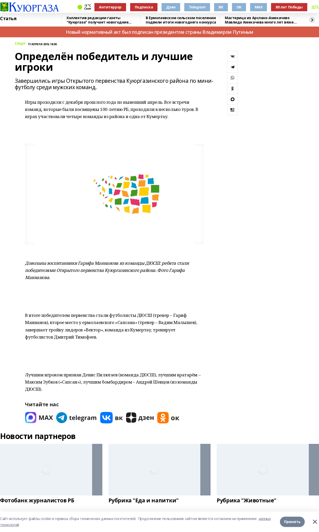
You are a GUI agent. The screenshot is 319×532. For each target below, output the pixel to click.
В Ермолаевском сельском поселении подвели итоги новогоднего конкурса (181, 20)
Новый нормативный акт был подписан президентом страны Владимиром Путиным (159, 32)
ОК (239, 7)
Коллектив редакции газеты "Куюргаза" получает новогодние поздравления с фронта (97, 20)
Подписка (144, 7)
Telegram (197, 7)
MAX (259, 7)
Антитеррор (110, 7)
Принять (292, 521)
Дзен (170, 7)
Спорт (20, 43)
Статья (8, 18)
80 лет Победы (289, 7)
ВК (221, 7)
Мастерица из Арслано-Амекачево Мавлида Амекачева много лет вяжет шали (260, 20)
